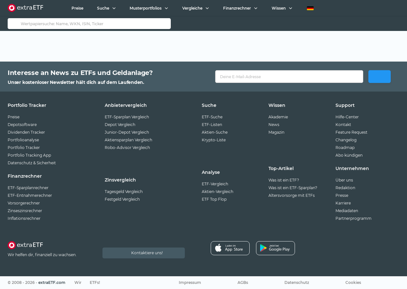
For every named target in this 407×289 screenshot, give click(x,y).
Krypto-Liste (214, 139)
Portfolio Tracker (24, 147)
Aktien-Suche (215, 132)
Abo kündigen (349, 155)
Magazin (276, 132)
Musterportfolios (146, 8)
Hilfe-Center (347, 117)
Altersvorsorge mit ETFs (291, 195)
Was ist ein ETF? (283, 180)
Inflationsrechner (24, 218)
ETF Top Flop (214, 199)
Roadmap (345, 147)
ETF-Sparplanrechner (28, 187)
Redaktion (345, 187)
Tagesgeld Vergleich (124, 191)
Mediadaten (346, 210)
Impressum (190, 282)
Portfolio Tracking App (29, 155)
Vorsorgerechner (24, 203)
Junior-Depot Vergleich (127, 132)
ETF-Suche (212, 117)
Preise (77, 8)
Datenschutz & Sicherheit (32, 162)
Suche (103, 8)
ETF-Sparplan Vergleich (127, 117)
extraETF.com (51, 282)
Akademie (278, 117)
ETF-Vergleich (215, 184)
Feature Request (351, 132)
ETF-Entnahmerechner (30, 195)
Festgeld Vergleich (122, 199)
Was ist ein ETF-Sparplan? (292, 187)
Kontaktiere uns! (147, 252)
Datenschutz (296, 282)
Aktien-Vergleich (217, 191)
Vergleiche (192, 8)
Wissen (278, 8)
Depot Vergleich (120, 124)
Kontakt (343, 124)
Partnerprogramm (353, 218)
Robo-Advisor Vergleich (127, 147)
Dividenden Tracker (26, 132)
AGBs (242, 282)
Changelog (346, 139)
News (273, 124)
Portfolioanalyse (23, 139)
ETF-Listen (212, 124)
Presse (341, 195)
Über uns (344, 180)
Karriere (343, 203)
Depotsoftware (22, 124)
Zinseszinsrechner (25, 210)
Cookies (353, 282)
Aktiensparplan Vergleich (128, 139)
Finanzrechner (237, 8)
